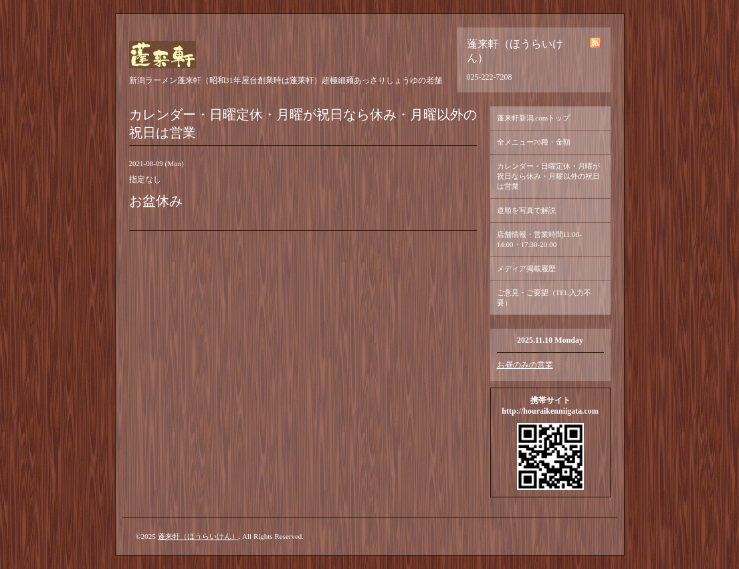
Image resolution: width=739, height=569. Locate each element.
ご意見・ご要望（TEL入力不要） (544, 298)
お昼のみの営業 (525, 365)
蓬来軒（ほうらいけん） (198, 536)
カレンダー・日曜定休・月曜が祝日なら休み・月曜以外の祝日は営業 (548, 176)
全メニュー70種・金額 (533, 142)
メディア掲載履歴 (526, 268)
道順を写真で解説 (526, 210)
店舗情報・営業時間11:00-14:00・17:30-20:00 (539, 239)
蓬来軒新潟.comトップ (533, 118)
